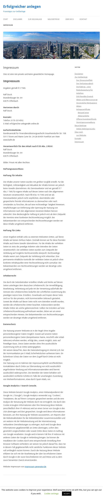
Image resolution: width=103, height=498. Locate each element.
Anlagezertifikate (83, 109)
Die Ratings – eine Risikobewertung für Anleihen (84, 89)
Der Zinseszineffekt (84, 80)
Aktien (78, 106)
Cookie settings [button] (51, 493)
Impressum (8, 25)
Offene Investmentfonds (86, 119)
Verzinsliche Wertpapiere (86, 103)
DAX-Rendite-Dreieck (84, 96)
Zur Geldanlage (35, 19)
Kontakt (83, 19)
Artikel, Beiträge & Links (85, 129)
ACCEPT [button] (67, 493)
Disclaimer (17, 19)
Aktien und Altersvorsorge (87, 99)
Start (5, 19)
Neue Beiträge (53, 19)
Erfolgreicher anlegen (22, 6)
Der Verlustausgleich (84, 83)
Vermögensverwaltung (85, 122)
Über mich (69, 19)
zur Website (81, 135)
